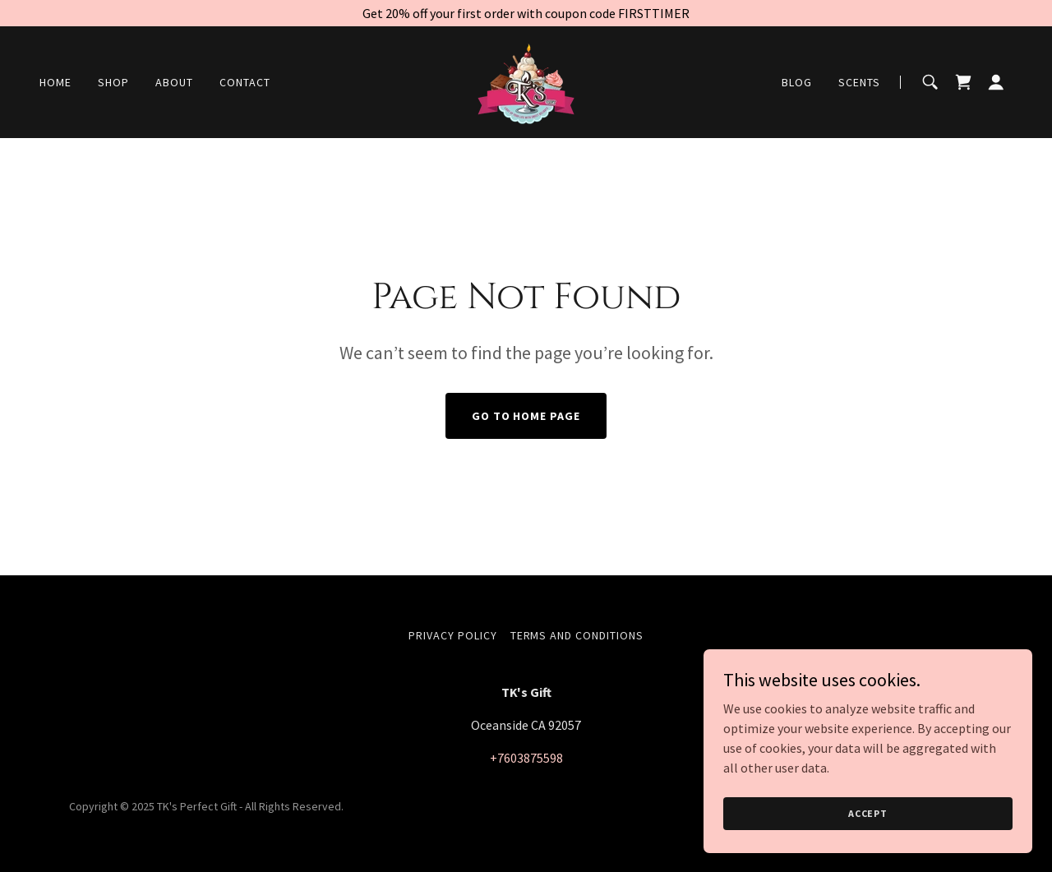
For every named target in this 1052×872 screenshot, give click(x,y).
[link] (526, 80)
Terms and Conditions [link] (577, 635)
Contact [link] (244, 82)
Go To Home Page (526, 415)
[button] (996, 82)
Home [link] (55, 82)
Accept (868, 813)
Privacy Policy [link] (452, 635)
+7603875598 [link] (526, 758)
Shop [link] (113, 82)
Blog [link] (797, 82)
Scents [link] (859, 82)
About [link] (174, 82)
